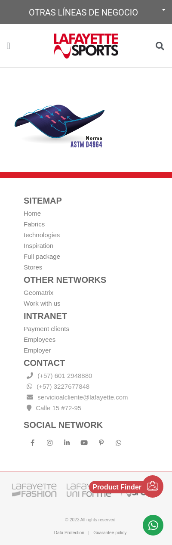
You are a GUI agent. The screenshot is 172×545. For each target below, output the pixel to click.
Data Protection (69, 532)
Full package (42, 256)
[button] (86, 12)
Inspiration (38, 245)
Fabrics (34, 224)
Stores (33, 267)
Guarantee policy (109, 532)
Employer (37, 350)
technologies (42, 234)
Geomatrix (38, 292)
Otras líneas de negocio (83, 12)
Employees (39, 339)
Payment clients (46, 328)
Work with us (42, 303)
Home (32, 213)
